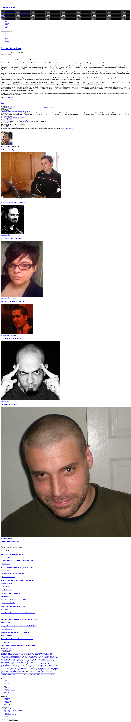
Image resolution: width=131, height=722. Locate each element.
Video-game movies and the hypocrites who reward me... (16, 111)
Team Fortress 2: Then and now (48, 665)
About (5, 27)
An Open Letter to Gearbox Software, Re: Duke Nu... (18, 626)
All (5, 33)
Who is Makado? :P (6, 662)
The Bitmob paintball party (9, 150)
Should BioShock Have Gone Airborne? (14, 606)
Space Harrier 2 (6, 587)
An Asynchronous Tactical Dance (12, 554)
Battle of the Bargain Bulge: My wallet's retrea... (17, 567)
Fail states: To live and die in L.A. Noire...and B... (14, 120)
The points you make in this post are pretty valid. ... (15, 668)
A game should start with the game (43, 653)
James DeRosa (5, 538)
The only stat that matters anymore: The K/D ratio (18, 613)
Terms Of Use (8, 692)
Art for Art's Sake (11, 48)
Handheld (6, 41)
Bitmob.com (8, 7)
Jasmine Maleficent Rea (7, 298)
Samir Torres (4, 401)
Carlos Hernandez (7, 590)
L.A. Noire (7, 711)
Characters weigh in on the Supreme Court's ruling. (14, 15)
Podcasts (6, 683)
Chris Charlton (6, 622)
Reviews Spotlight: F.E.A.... (47, 660)
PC (5, 35)
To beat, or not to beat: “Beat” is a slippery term (17, 560)
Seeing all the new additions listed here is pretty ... (14, 665)
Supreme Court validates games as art (12, 238)
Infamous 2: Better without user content (12, 301)
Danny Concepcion (7, 616)
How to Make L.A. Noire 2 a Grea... (49, 668)
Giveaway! (4, 17)
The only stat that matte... (48, 673)
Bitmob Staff (7, 689)
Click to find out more (67, 128)
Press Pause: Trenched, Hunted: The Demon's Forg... (18, 645)
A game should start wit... (49, 656)
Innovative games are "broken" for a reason (12, 117)
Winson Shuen (6, 642)
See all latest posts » (6, 650)
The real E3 (4, 11)
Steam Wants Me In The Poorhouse (12, 574)
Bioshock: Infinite (9, 708)
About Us (6, 687)
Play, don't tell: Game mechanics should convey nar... (15, 123)
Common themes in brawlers (9, 404)
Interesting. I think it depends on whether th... (13, 654)
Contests (6, 702)
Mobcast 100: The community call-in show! (12, 127)
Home (5, 21)
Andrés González (36, 670)
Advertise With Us (9, 701)
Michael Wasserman (34, 656)
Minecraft (6, 713)
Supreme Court (5, 14)
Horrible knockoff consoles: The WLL (13, 600)
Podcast (6, 26)
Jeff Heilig (5, 609)
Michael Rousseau (7, 629)
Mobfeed (6, 23)
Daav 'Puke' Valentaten (8, 577)
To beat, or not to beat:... (46, 654)
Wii (5, 39)
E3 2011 (6, 716)
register (26, 121)
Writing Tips (7, 704)
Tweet (2, 103)
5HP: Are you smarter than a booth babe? (13, 202)
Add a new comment (49, 107)
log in (7, 121)
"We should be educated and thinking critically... (14, 656)
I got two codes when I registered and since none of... (15, 670)
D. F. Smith (4, 52)
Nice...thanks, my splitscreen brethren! (11, 667)
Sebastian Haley (5, 199)
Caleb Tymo (4, 107)
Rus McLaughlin (5, 235)
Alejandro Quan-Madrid (7, 335)
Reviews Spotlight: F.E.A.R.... (51, 657)
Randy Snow (34, 668)
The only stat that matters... (45, 671)
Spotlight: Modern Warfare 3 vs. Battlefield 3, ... (17, 632)
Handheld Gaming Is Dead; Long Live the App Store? (19, 619)
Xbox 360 (6, 38)
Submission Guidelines (10, 690)
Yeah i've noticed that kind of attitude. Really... (13, 671)
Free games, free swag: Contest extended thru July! (14, 18)
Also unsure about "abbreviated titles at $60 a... (13, 660)
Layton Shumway (7, 635)
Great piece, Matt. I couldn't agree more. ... (12, 653)
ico (12, 97)
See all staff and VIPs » (7, 544)
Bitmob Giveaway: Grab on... (51, 670)
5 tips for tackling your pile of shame (11, 338)
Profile (6, 24)
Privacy (6, 693)
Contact (6, 699)
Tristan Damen (6, 570)
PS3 (5, 36)
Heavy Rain (7, 97)
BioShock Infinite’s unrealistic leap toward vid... (17, 639)
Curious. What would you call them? (11, 659)
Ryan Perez (29, 653)
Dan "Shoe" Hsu (5, 146)
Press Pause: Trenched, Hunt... (42, 667)
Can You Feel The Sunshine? (10, 593)
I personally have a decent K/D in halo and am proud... (15, 674)
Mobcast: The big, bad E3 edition (10, 541)
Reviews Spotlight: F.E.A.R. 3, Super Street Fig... (17, 580)
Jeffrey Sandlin (32, 671)
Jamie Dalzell (6, 557)
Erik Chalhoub (6, 564)
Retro (5, 42)
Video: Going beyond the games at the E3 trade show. (15, 12)
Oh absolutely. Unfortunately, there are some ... (14, 673)
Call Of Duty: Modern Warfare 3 (13, 710)
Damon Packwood (7, 583)
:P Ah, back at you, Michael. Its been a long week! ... (15, 657)
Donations (7, 698)
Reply (10, 118)
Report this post (10, 107)
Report (6, 118)
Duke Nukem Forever (10, 714)
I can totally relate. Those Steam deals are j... (13, 663)
